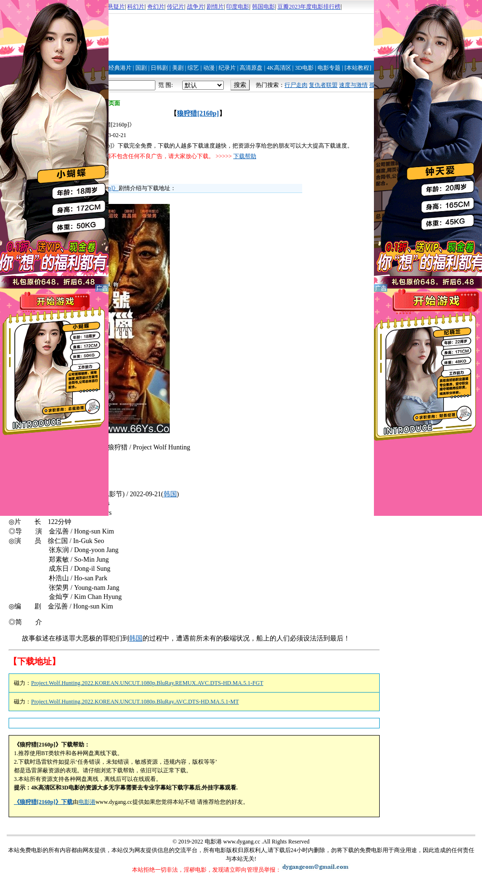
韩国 (170, 494)
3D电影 (304, 67)
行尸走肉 (296, 85)
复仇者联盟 (323, 85)
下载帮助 (244, 156)
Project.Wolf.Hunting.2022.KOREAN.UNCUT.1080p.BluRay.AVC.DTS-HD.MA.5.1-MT (135, 701)
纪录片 (227, 67)
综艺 (193, 67)
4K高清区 (279, 67)
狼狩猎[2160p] (198, 113)
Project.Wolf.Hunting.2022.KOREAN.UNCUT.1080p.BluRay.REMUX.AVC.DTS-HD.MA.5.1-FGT (147, 683)
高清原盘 (251, 67)
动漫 (209, 67)
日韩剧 (159, 67)
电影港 (87, 802)
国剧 (141, 67)
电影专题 (329, 67)
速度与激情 (353, 85)
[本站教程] (357, 67)
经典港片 (120, 67)
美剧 (178, 67)
